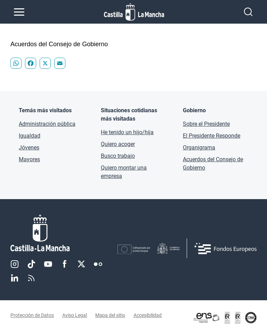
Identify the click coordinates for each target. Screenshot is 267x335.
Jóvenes (29, 147)
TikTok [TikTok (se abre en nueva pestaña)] (31, 264)
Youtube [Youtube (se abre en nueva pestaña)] (48, 264)
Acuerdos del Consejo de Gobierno (213, 163)
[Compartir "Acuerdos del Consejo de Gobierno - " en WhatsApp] (16, 63)
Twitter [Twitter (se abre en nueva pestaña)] (81, 264)
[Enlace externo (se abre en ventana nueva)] (225, 317)
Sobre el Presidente (206, 124)
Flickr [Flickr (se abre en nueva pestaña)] (98, 264)
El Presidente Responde (211, 135)
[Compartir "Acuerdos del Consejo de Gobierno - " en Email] (59, 63)
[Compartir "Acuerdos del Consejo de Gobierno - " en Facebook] (30, 63)
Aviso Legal (74, 315)
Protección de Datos (32, 315)
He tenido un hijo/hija (127, 132)
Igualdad (29, 135)
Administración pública (47, 124)
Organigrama (199, 147)
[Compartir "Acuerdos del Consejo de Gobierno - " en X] (45, 63)
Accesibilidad (148, 315)
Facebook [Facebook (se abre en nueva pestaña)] (64, 264)
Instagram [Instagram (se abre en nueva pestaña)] (14, 264)
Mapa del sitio (110, 315)
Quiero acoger (118, 144)
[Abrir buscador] (248, 11)
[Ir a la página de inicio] (134, 12)
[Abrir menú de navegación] (19, 12)
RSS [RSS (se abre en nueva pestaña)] (31, 278)
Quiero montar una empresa (124, 171)
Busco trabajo (118, 156)
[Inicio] (64, 233)
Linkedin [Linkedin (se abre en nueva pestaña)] (14, 278)
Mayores (29, 159)
